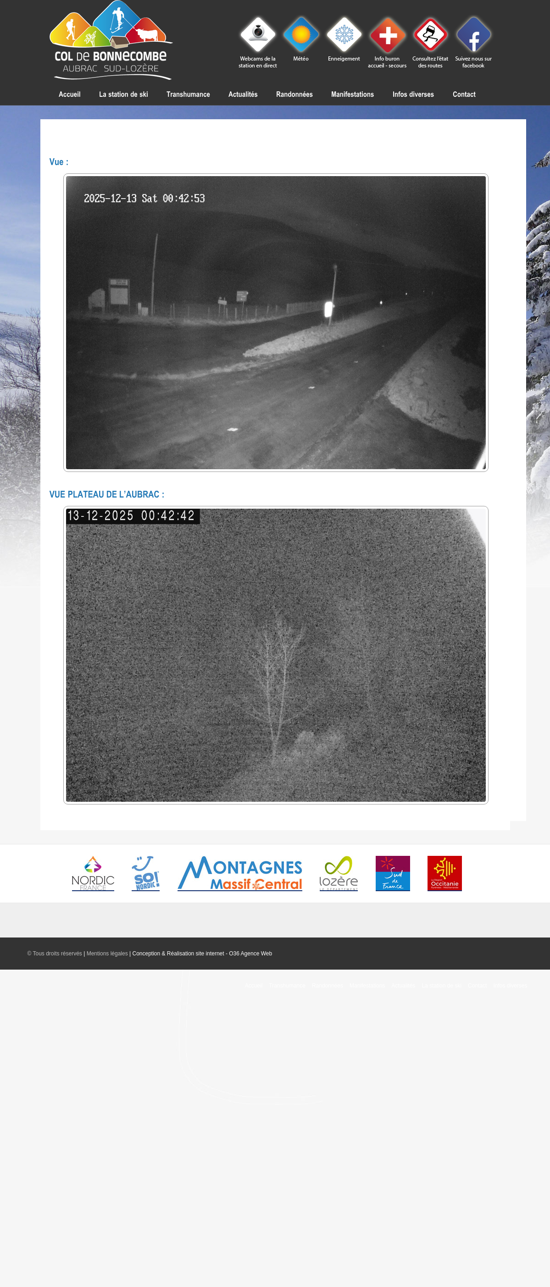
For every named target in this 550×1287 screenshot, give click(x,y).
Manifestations (367, 985)
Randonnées (327, 985)
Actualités (403, 985)
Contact (477, 985)
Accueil (254, 985)
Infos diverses (510, 985)
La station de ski (441, 985)
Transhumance (287, 985)
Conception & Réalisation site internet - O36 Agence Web (202, 953)
